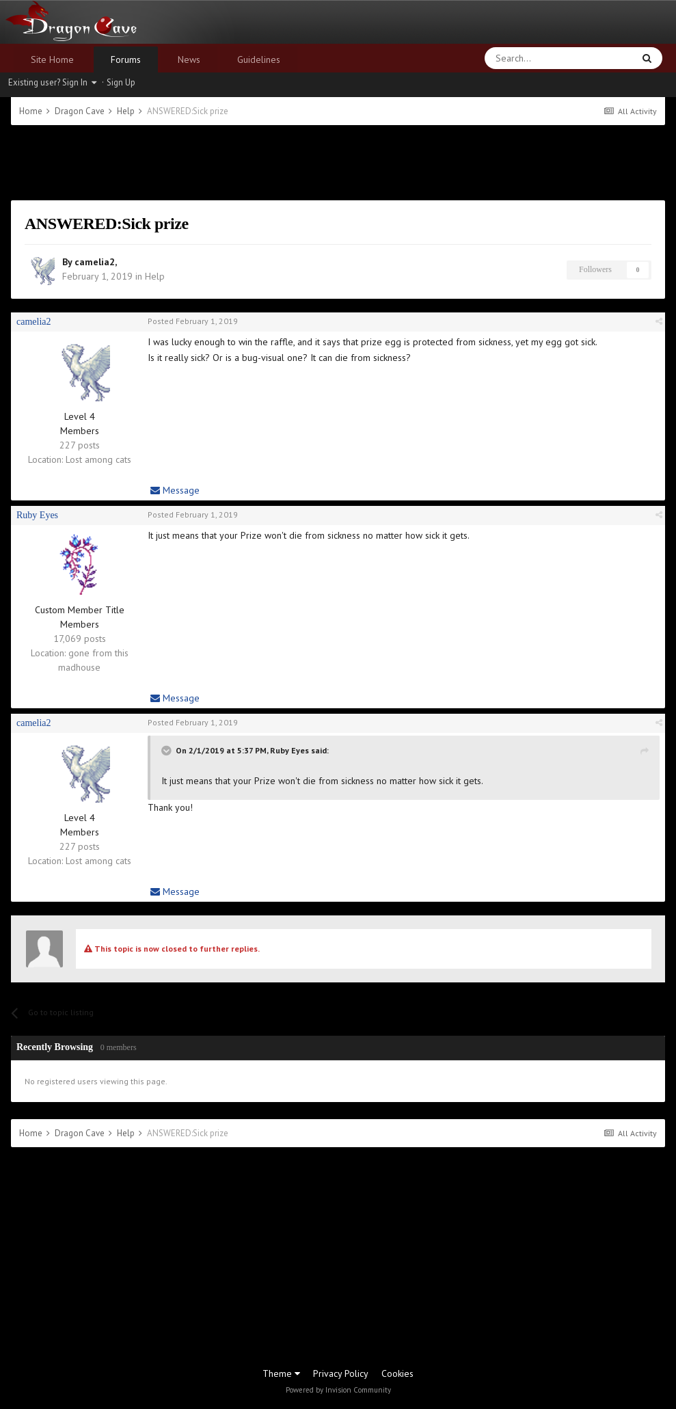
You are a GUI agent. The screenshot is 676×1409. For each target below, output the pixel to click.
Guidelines (258, 59)
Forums (126, 59)
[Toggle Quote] (167, 750)
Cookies (397, 1373)
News (189, 59)
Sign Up (121, 82)
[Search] (526, 58)
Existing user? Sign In (52, 82)
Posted (193, 321)
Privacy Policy (340, 1373)
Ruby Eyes (37, 515)
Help (155, 276)
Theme (281, 1373)
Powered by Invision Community (338, 1390)
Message (175, 490)
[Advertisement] (338, 162)
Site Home (52, 59)
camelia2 (95, 262)
